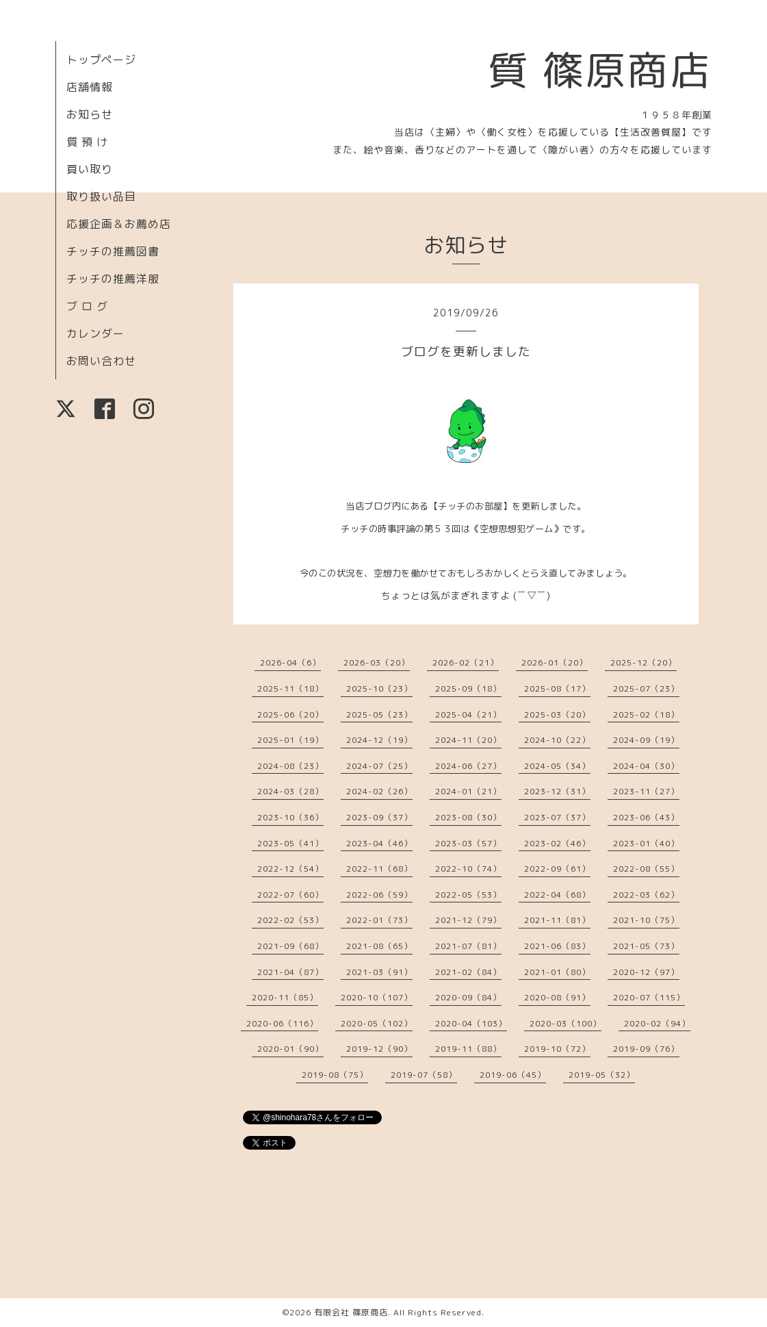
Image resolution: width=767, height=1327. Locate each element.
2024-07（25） (379, 766)
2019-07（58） (424, 1074)
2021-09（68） (290, 946)
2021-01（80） (557, 972)
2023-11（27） (646, 791)
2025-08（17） (557, 688)
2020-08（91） (557, 997)
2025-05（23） (379, 714)
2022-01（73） (379, 920)
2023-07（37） (557, 817)
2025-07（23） (646, 688)
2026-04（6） (290, 662)
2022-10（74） (468, 868)
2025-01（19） (290, 740)
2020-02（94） (657, 1023)
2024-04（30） (646, 766)
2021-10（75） (646, 920)
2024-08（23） (290, 766)
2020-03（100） (565, 1023)
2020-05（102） (377, 1023)
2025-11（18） (290, 688)
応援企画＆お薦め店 (118, 223)
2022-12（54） (290, 868)
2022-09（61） (557, 868)
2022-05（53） (468, 894)
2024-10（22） (557, 740)
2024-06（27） (468, 766)
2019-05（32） (602, 1074)
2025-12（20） (643, 662)
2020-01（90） (290, 1048)
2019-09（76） (646, 1048)
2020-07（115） (649, 997)
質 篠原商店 (599, 70)
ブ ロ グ (87, 306)
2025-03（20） (557, 714)
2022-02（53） (290, 920)
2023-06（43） (646, 817)
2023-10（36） (290, 817)
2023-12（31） (557, 791)
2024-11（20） (468, 740)
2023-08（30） (468, 817)
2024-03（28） (290, 791)
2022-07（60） (290, 894)
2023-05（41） (290, 843)
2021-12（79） (468, 920)
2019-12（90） (379, 1048)
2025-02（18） (646, 714)
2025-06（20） (290, 714)
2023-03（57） (468, 843)
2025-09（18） (468, 688)
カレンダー (95, 333)
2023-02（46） (557, 843)
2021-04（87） (290, 972)
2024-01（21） (468, 791)
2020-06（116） (282, 1023)
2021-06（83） (557, 946)
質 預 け (87, 141)
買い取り (89, 169)
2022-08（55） (646, 868)
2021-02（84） (468, 972)
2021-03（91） (379, 972)
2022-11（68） (379, 868)
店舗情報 (89, 86)
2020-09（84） (468, 997)
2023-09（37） (379, 817)
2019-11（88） (468, 1048)
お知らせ (89, 114)
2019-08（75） (335, 1074)
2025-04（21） (468, 714)
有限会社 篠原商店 (351, 1312)
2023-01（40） (646, 843)
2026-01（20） (554, 662)
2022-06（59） (379, 894)
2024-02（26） (379, 791)
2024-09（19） (646, 740)
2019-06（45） (513, 1074)
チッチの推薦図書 (112, 251)
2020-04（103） (471, 1023)
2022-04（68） (557, 894)
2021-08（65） (379, 946)
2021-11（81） (557, 920)
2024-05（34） (557, 766)
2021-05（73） (646, 946)
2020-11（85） (285, 997)
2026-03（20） (376, 662)
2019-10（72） (557, 1048)
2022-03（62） (646, 894)
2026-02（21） (465, 662)
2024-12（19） (379, 740)
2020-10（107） (377, 997)
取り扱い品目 (101, 196)
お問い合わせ (101, 360)
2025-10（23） (379, 688)
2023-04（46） (379, 843)
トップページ (101, 59)
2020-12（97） (646, 972)
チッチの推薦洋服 (112, 278)
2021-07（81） (468, 946)
